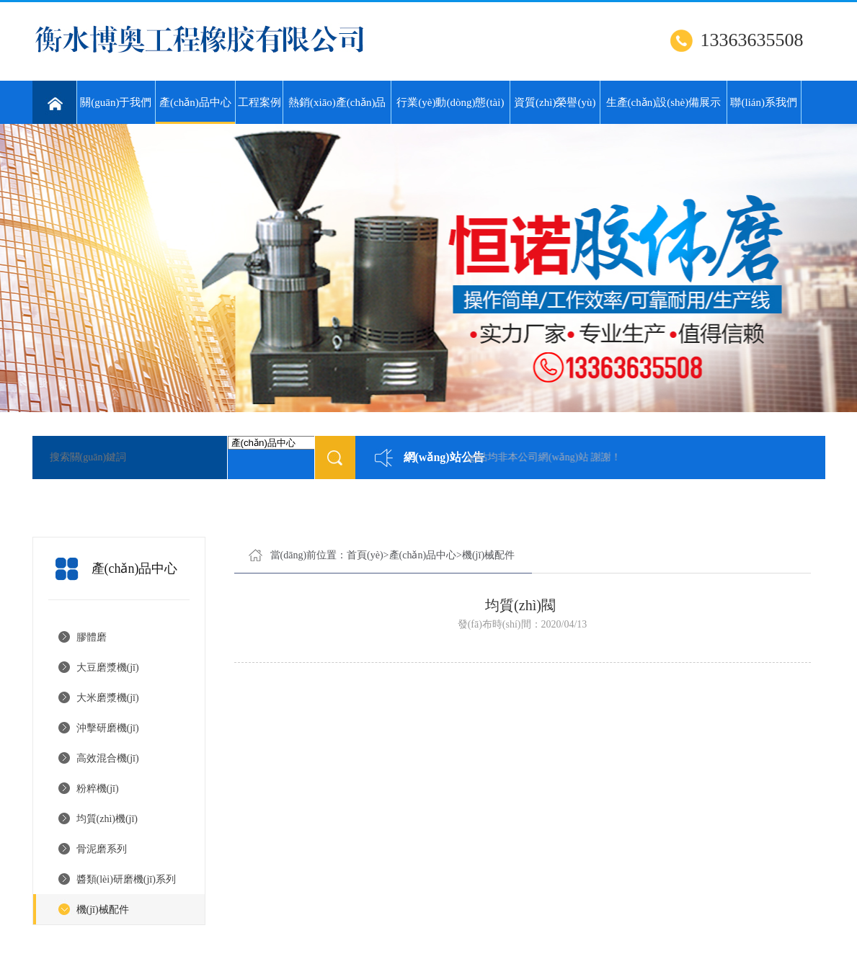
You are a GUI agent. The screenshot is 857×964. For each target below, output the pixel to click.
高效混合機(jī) (107, 758)
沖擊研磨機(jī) (107, 728)
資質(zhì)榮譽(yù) (554, 102)
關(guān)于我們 (115, 102)
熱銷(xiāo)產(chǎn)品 (337, 102)
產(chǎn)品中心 (195, 110)
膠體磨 (91, 637)
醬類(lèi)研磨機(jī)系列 (126, 879)
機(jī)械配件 (102, 909)
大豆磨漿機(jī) (107, 667)
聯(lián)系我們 (763, 102)
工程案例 (259, 102)
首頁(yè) (365, 555)
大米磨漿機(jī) (107, 697)
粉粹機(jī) (97, 788)
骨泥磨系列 (101, 849)
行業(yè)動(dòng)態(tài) (450, 102)
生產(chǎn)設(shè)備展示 (663, 102)
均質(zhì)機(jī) (107, 818)
